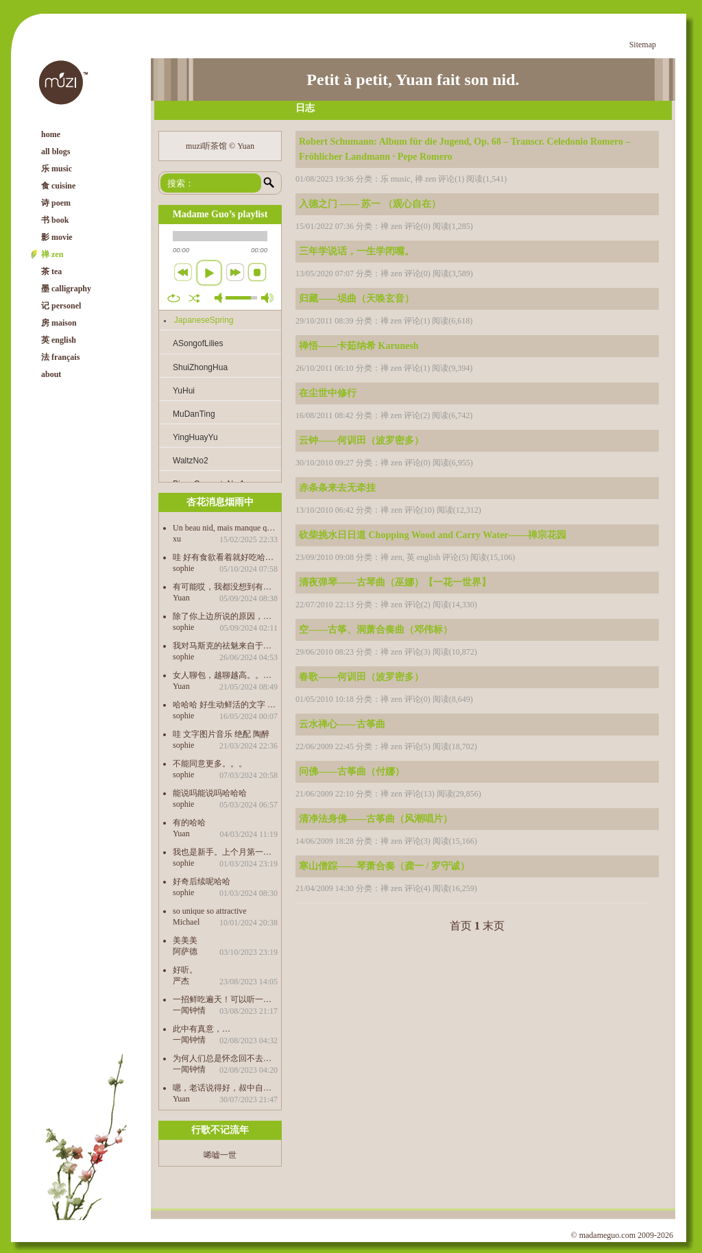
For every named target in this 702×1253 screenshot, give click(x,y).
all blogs (55, 151)
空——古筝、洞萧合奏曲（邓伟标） (375, 629)
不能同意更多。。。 (210, 763)
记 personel (61, 306)
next (235, 272)
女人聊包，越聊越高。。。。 (225, 674)
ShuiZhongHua (200, 367)
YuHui (184, 391)
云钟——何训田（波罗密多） (361, 440)
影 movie (57, 237)
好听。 (185, 969)
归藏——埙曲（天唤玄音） (356, 298)
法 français (60, 357)
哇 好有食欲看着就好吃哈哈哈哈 (225, 556)
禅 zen (52, 254)
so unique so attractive (210, 910)
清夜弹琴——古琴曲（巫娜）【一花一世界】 (395, 582)
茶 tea (51, 271)
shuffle (194, 298)
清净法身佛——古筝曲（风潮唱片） (375, 819)
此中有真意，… (201, 1028)
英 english (58, 340)
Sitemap (642, 44)
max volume (267, 298)
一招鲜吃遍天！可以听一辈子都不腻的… (225, 999)
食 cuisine (58, 186)
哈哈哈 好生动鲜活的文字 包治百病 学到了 (225, 704)
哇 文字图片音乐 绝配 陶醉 (221, 733)
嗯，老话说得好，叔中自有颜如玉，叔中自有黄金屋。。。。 (225, 1087)
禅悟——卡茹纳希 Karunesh (359, 346)
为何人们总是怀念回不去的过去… (225, 1058)
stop (257, 272)
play (209, 273)
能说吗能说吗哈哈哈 (210, 792)
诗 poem (56, 203)
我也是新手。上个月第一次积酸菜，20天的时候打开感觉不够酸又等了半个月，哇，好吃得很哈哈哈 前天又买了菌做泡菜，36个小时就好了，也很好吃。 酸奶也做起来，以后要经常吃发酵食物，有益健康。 (225, 851)
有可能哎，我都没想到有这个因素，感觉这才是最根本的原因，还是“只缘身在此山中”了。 (225, 586)
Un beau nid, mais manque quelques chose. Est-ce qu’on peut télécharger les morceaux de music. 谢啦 (225, 527)
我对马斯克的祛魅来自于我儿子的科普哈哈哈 (225, 645)
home (50, 134)
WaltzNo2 (190, 460)
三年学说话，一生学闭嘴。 (356, 251)
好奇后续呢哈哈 (201, 881)
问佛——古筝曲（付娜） (351, 771)
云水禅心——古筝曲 (342, 724)
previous (183, 272)
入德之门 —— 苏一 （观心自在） (370, 204)
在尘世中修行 (327, 393)
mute (221, 298)
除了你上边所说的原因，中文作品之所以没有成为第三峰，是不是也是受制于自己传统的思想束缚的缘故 (225, 615)
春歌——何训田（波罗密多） (361, 677)
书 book (55, 220)
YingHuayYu (195, 437)
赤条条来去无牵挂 (337, 488)
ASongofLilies (198, 343)
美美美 (185, 940)
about (51, 374)
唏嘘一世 (220, 1155)
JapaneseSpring (204, 320)
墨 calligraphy (66, 288)
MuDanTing (194, 414)
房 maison (59, 323)
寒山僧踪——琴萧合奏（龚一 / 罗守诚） (384, 866)
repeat (173, 298)
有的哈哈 (189, 822)
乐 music (56, 168)
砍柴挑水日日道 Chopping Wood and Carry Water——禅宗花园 (432, 535)
